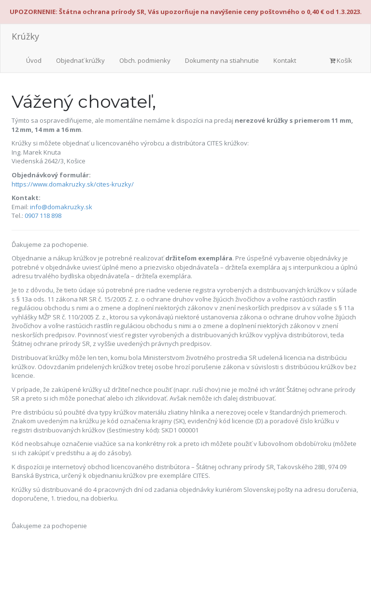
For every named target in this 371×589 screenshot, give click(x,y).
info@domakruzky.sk (61, 206)
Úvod (34, 60)
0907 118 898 (43, 215)
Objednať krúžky (80, 60)
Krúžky (25, 36)
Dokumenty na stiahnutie (222, 60)
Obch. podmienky (145, 60)
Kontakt (284, 60)
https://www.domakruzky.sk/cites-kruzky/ (73, 184)
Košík (340, 60)
